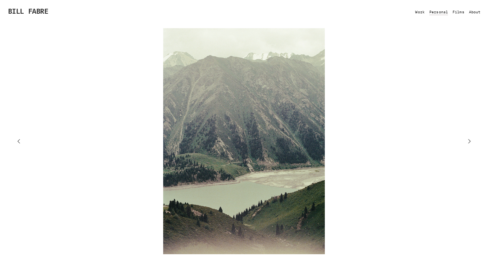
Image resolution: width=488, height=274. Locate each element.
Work (419, 11)
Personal (438, 11)
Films (458, 11)
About (475, 11)
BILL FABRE (28, 10)
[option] (244, 141)
